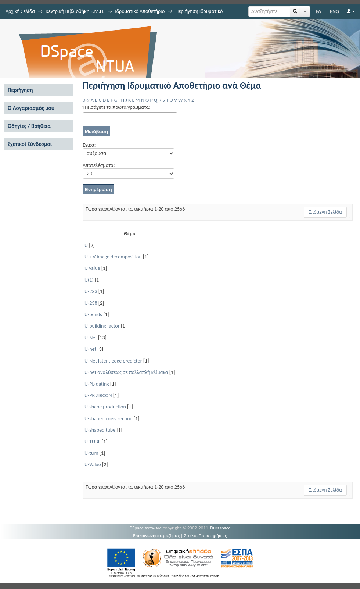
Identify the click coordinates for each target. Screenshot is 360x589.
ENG (334, 11)
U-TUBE (92, 442)
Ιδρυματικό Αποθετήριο (140, 11)
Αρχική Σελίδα (20, 11)
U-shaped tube (99, 430)
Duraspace (220, 528)
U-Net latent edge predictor (113, 361)
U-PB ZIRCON (98, 395)
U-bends (93, 314)
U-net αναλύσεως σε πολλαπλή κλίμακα (126, 372)
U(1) (89, 280)
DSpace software (145, 528)
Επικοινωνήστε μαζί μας (156, 535)
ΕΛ (318, 11)
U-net (90, 349)
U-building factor (102, 326)
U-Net (90, 338)
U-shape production (105, 407)
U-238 (90, 303)
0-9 (86, 100)
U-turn (91, 453)
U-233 (90, 291)
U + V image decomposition (113, 257)
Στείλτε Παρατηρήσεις (205, 535)
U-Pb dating (96, 384)
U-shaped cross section (108, 418)
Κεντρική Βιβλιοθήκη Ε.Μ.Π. (75, 11)
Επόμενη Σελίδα (325, 212)
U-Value (92, 464)
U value (92, 268)
